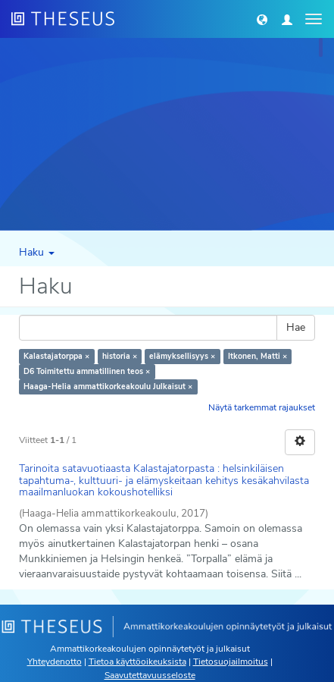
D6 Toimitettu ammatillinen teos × (86, 371)
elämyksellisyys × (182, 356)
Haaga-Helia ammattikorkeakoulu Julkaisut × (107, 386)
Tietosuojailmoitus (230, 661)
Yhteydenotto (54, 661)
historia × (119, 356)
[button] (262, 19)
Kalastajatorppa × (56, 356)
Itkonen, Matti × (257, 356)
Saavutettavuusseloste (150, 675)
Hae (295, 327)
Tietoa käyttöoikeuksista (137, 661)
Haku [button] (37, 252)
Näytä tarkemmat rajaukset (261, 407)
